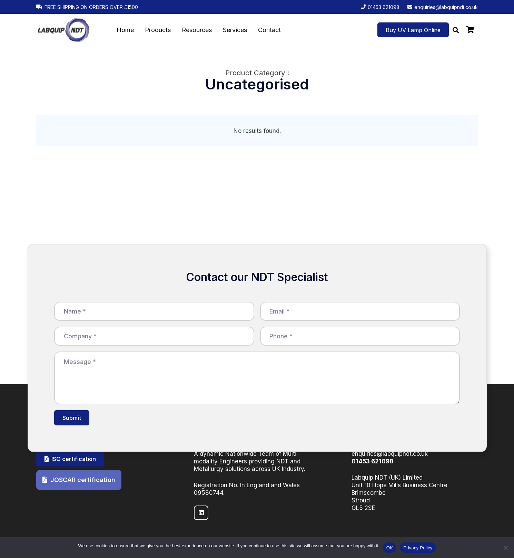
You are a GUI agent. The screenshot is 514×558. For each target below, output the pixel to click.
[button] (456, 30)
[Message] (257, 378)
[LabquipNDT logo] (63, 30)
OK (389, 547)
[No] (505, 547)
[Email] (360, 311)
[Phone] (360, 336)
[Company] (154, 336)
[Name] (154, 311)
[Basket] (470, 30)
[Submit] (71, 417)
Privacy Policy (417, 547)
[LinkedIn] (201, 513)
